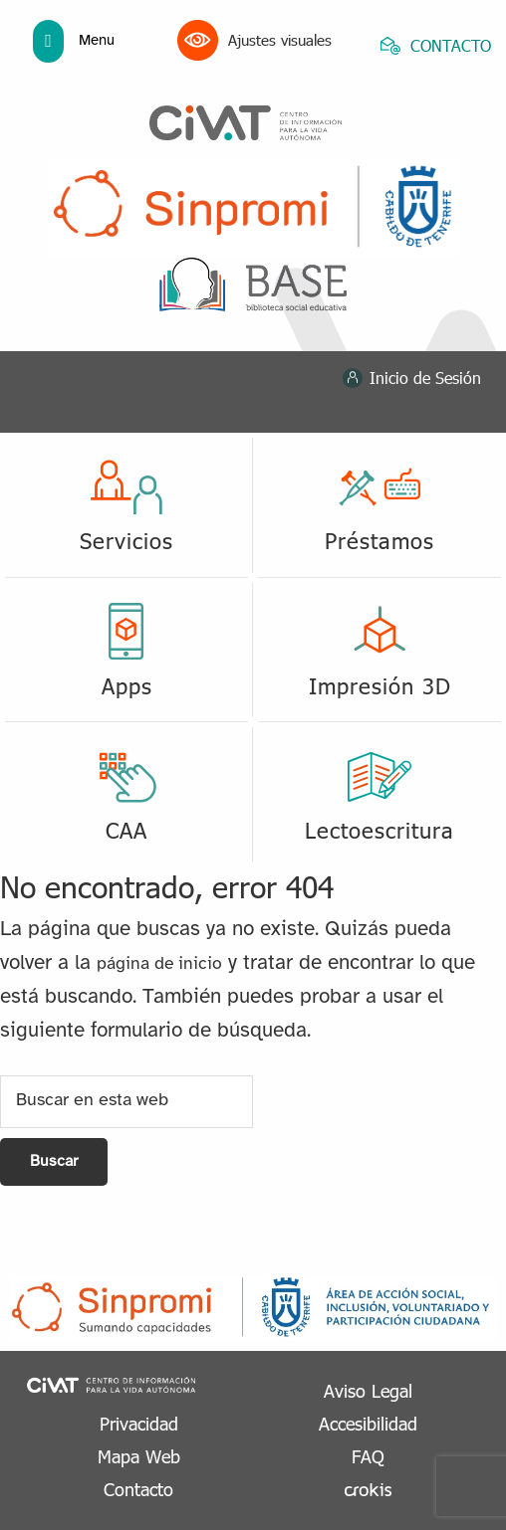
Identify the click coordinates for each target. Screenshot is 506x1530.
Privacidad (139, 1423)
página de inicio (159, 964)
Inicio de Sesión (425, 377)
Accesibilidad (368, 1423)
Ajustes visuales (254, 40)
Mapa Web (139, 1455)
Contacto (138, 1488)
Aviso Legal (368, 1390)
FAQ (368, 1455)
